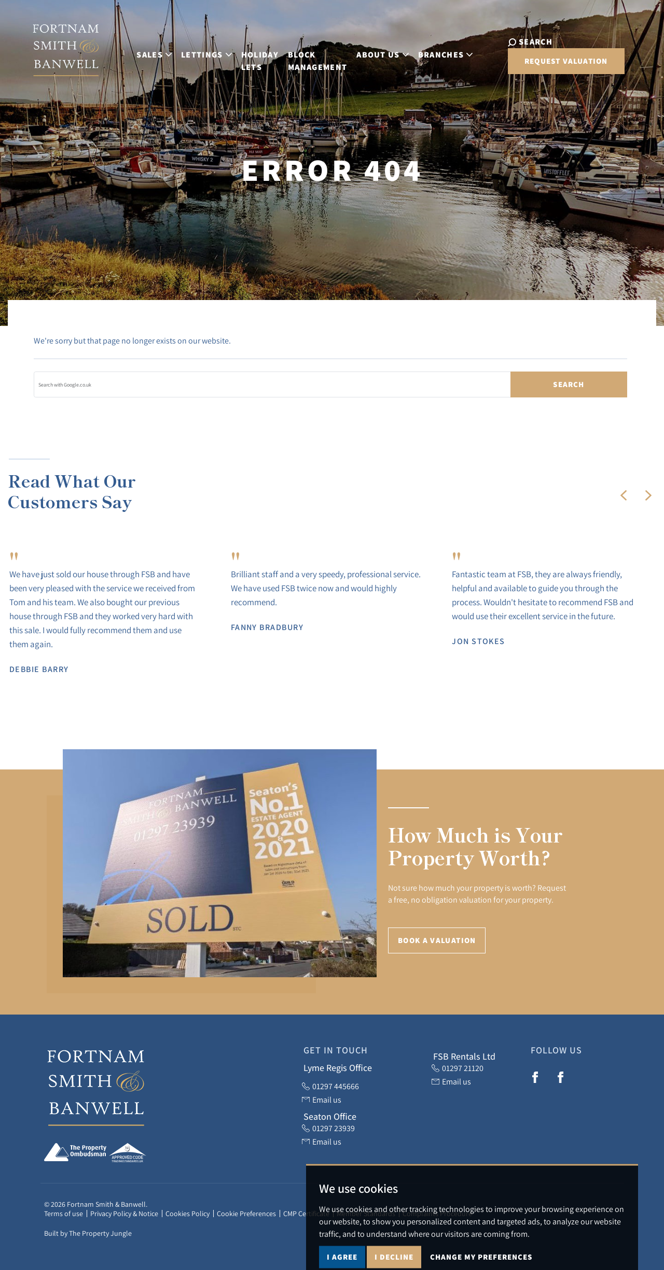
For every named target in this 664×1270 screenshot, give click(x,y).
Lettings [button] (192, 52)
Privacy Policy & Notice (124, 1213)
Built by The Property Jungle (88, 1233)
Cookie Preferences (246, 1213)
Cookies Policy (187, 1213)
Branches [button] (431, 52)
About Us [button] (368, 52)
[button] (623, 495)
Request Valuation (542, 66)
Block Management (303, 58)
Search (568, 384)
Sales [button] (140, 52)
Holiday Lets (246, 58)
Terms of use (63, 1213)
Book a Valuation (437, 940)
